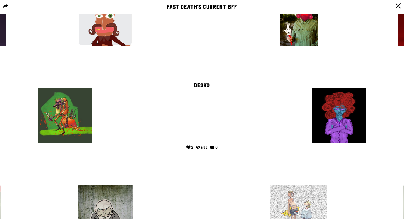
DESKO (202, 85)
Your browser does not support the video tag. (202, 114)
